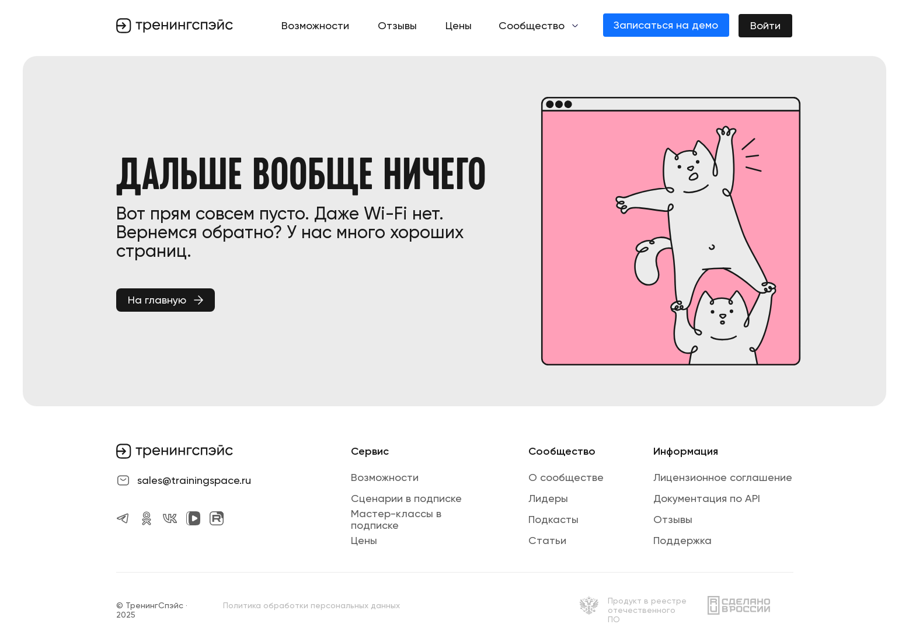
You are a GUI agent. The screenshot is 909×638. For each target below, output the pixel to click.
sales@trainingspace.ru (194, 480)
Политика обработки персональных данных (311, 605)
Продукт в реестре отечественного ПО (647, 610)
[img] (589, 605)
